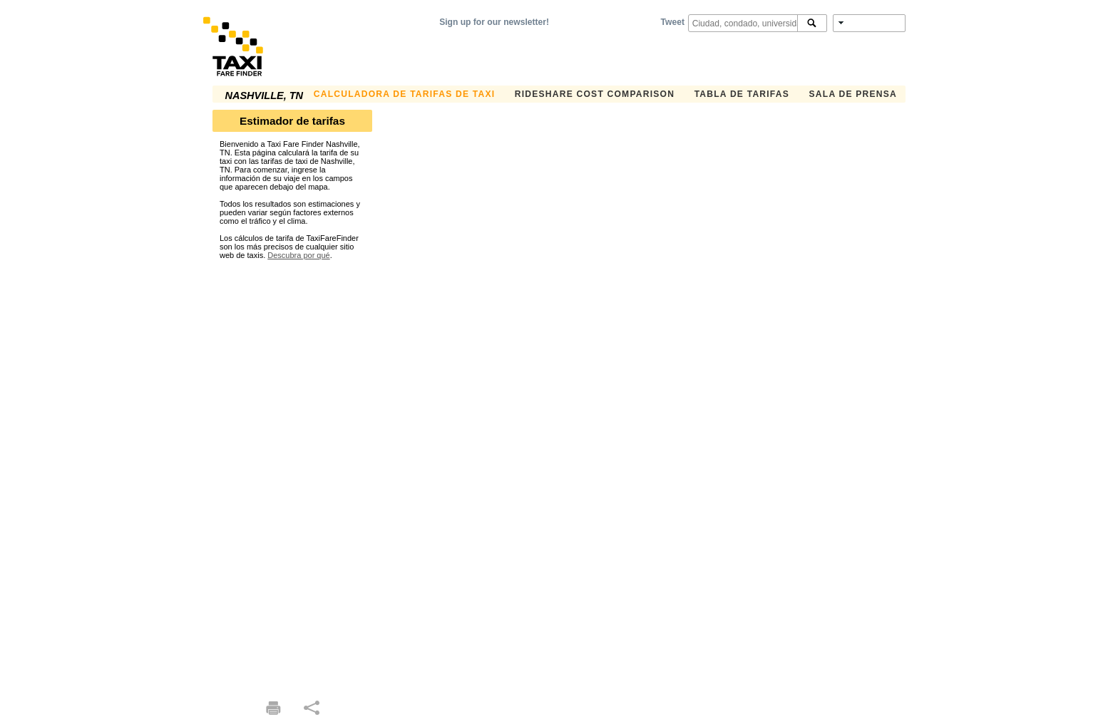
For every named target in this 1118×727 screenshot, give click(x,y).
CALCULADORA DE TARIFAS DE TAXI (404, 94)
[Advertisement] (292, 473)
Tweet (672, 22)
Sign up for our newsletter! (494, 22)
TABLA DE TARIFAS (741, 94)
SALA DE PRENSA (853, 94)
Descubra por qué (298, 255)
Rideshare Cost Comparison (595, 94)
